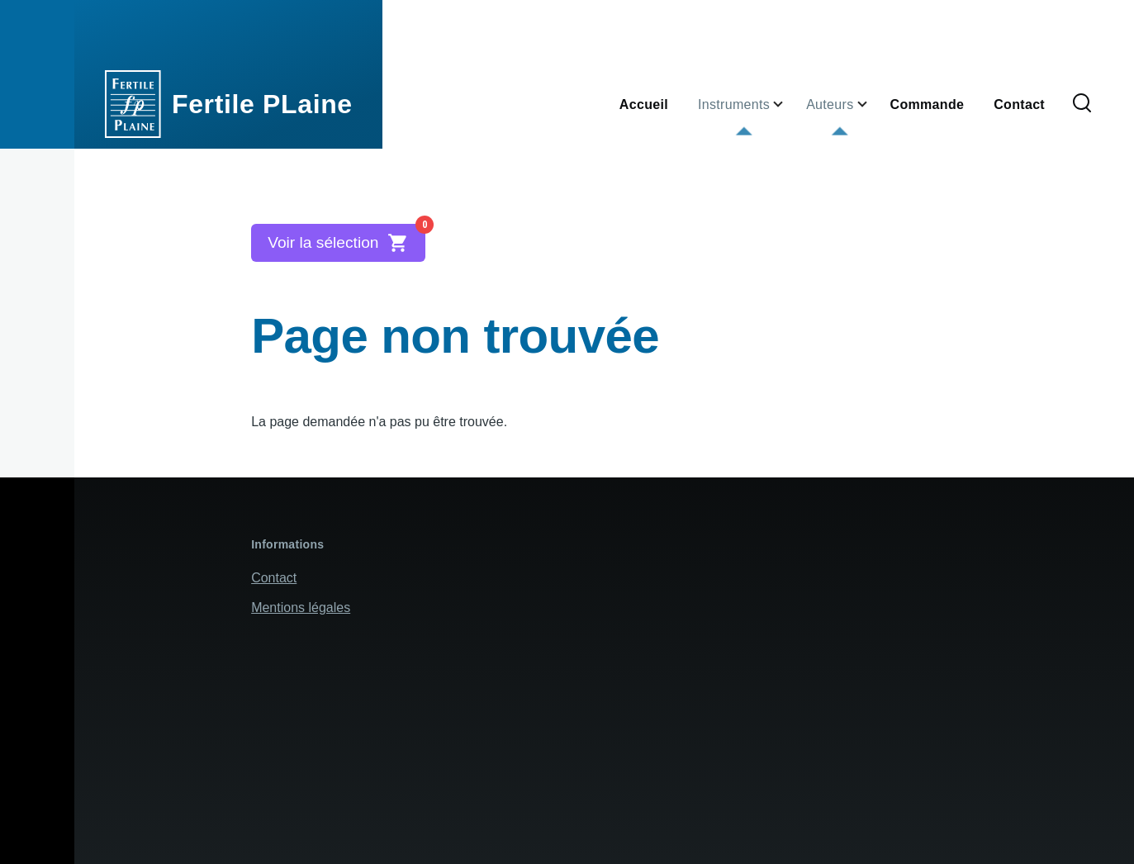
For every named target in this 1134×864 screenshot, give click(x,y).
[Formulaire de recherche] (1082, 104)
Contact (274, 578)
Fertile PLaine (262, 104)
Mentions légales (300, 608)
